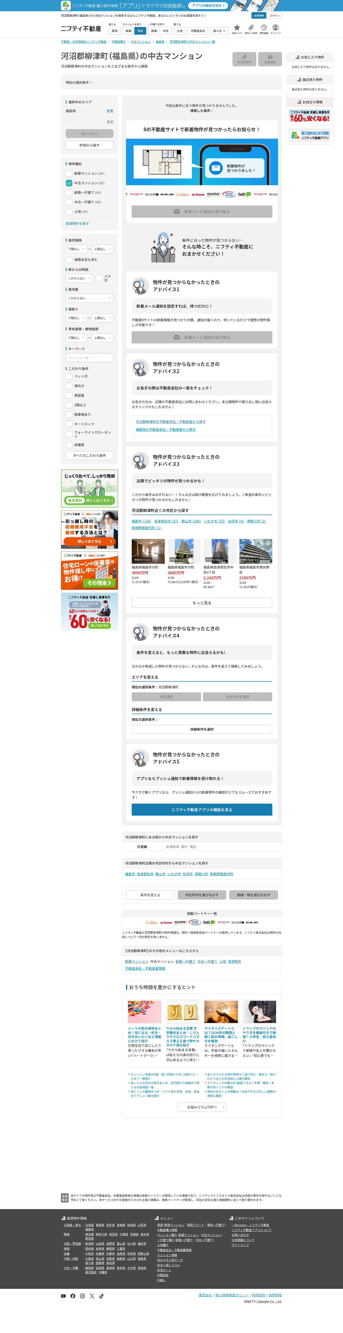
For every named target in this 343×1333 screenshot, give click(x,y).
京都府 (110, 1253)
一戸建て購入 (165, 1240)
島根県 (121, 1258)
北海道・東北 (72, 1225)
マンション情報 (167, 1255)
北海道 (89, 1225)
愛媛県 (100, 1263)
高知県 (110, 1263)
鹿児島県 (91, 1272)
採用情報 (275, 1295)
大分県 (131, 1268)
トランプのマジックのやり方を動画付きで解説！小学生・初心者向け (259, 1034)
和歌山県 (143, 1253)
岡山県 (100, 1258)
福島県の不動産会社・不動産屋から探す (166, 429)
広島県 (89, 1258)
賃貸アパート (195, 1225)
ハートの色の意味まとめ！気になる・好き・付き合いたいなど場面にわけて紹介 (144, 1034)
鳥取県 (110, 1258)
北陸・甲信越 (72, 1243)
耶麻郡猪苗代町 (146, 527)
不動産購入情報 (167, 1230)
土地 (222, 961)
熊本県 (121, 1268)
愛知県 (89, 1248)
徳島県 (142, 1258)
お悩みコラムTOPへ (202, 1107)
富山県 (121, 1243)
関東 (67, 1234)
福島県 (89, 1229)
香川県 (89, 1263)
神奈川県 (101, 1234)
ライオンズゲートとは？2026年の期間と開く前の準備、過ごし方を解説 (221, 1034)
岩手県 (110, 1225)
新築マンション (136, 961)
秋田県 (131, 1225)
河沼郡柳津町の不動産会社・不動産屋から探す (171, 421)
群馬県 (89, 1238)
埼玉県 (113, 1234)
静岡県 (110, 1248)
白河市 (236, 521)
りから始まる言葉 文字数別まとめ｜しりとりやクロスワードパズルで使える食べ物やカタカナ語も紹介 (183, 1036)
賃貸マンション (174, 1225)
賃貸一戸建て (215, 1225)
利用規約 (258, 1295)
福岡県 (89, 1268)
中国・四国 (71, 1258)
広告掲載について (243, 1240)
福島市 (141, 521)
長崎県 (110, 1268)
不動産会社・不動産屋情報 (145, 968)
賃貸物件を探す (77, 223)
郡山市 (191, 521)
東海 (67, 1248)
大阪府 (89, 1253)
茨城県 (134, 1234)
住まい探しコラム (168, 1265)
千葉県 (124, 1234)
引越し (161, 1280)
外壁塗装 (163, 1275)
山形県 (142, 1225)
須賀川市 (256, 521)
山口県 (131, 1258)
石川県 (131, 1243)
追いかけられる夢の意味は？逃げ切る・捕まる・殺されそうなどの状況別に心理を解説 (241, 1076)
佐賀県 (100, 1268)
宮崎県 (142, 1268)
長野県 (110, 1243)
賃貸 (160, 1225)
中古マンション (212, 1235)
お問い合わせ (240, 1235)
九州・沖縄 (71, 1268)
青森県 (100, 1225)
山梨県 (100, 1243)
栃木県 (145, 1234)
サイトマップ (240, 1245)
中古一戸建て (207, 961)
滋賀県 (121, 1253)
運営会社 (205, 1295)
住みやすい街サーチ (170, 1260)
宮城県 (121, 1225)
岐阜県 (100, 1248)
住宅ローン (164, 1270)
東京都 (89, 1234)
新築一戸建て (186, 961)
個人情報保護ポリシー (232, 1295)
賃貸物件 (234, 961)
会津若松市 (166, 521)
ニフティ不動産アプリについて (252, 1230)
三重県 (121, 1248)
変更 (110, 110)
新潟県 (89, 1243)
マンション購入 (167, 1235)
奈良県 (131, 1253)
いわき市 (214, 521)
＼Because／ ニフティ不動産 (250, 1225)
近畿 (67, 1253)
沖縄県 (103, 1272)
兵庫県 (100, 1253)
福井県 (142, 1243)
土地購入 (163, 1245)
